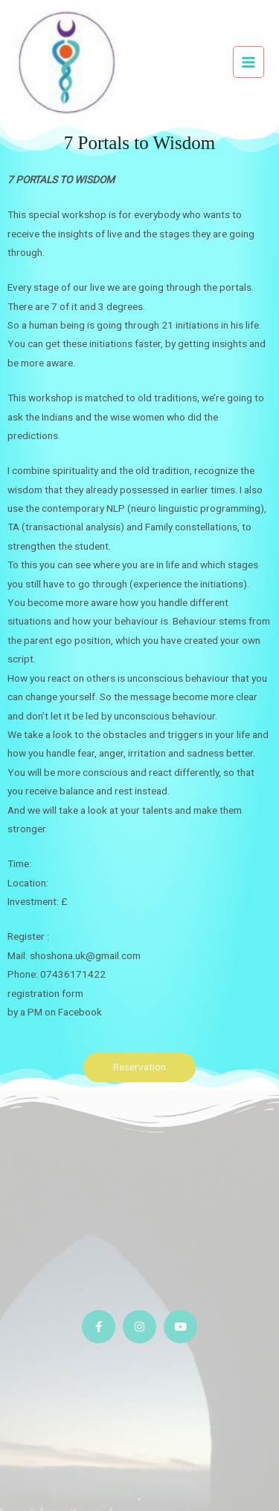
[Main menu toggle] (249, 62)
